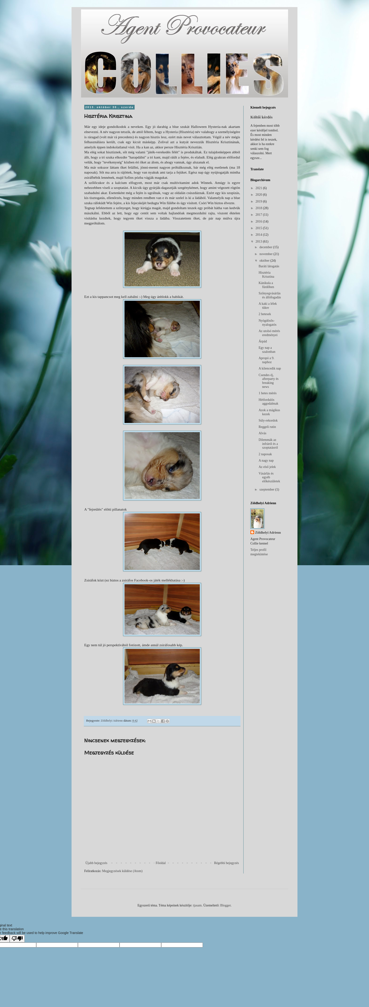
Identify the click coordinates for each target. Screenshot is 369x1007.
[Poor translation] (17, 938)
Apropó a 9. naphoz (266, 360)
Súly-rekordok (268, 420)
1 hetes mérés (268, 393)
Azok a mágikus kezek (269, 412)
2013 (259, 241)
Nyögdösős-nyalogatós (268, 322)
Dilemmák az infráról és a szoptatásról (268, 444)
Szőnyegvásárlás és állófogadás (270, 295)
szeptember (267, 489)
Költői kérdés (261, 117)
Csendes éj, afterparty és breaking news (269, 381)
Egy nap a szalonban (267, 349)
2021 (259, 188)
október (264, 260)
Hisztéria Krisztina (266, 274)
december (266, 247)
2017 (259, 214)
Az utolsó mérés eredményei (269, 333)
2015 (259, 228)
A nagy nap (266, 460)
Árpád (263, 341)
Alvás (262, 433)
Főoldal (161, 863)
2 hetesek (265, 314)
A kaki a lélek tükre (268, 305)
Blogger (225, 905)
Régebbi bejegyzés (226, 863)
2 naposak (265, 454)
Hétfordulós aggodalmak (268, 402)
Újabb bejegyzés (96, 863)
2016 (259, 221)
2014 (259, 234)
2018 (259, 208)
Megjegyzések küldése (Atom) (122, 871)
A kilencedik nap (270, 368)
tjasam (197, 905)
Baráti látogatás (269, 266)
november (266, 254)
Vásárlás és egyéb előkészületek (269, 477)
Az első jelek (267, 467)
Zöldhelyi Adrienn (268, 532)
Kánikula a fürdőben (266, 285)
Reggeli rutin (267, 427)
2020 (259, 194)
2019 (259, 201)
